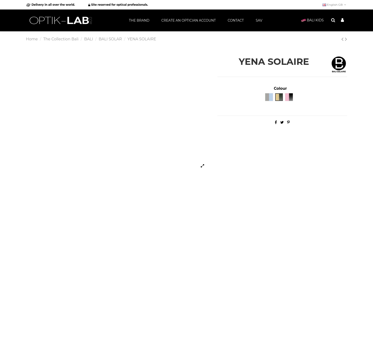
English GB (334, 4)
